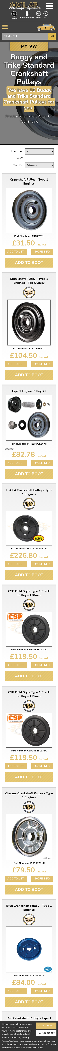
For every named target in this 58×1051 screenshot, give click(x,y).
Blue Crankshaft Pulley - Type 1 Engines (29, 908)
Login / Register (27, 18)
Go (51, 36)
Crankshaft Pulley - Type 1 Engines (29, 182)
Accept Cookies (46, 1026)
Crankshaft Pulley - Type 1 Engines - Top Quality (29, 281)
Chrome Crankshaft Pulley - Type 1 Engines (29, 795)
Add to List (15, 251)
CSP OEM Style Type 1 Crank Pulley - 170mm (29, 593)
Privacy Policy (36, 1047)
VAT (46, 17)
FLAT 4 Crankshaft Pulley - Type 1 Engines (29, 492)
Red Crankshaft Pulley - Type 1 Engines (29, 1020)
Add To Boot (29, 262)
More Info (42, 251)
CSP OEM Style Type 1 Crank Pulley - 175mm (29, 694)
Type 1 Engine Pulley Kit (29, 391)
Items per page (17, 154)
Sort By (18, 165)
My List (39, 18)
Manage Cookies (46, 1033)
